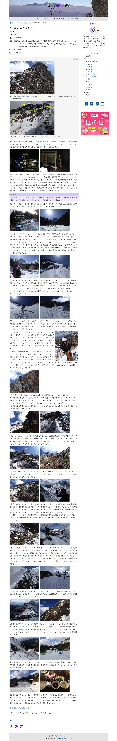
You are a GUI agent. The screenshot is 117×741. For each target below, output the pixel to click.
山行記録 (88, 58)
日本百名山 (91, 89)
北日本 (90, 64)
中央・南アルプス (94, 76)
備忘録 (87, 95)
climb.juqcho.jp (91, 61)
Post (11, 720)
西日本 (90, 79)
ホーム (13, 23)
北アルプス (91, 74)
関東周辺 (91, 69)
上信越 (90, 67)
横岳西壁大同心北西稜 (18, 708)
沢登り (90, 87)
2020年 (42, 713)
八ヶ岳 (20, 23)
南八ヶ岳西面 (27, 23)
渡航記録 (88, 92)
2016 (15, 38)
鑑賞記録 (88, 56)
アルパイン (15, 34)
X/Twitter (58, 738)
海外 (89, 81)
